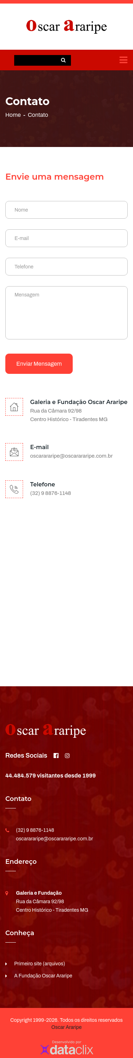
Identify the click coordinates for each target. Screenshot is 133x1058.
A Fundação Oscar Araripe (43, 975)
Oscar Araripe (66, 1027)
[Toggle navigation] (123, 60)
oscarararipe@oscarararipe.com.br (71, 456)
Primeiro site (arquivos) (39, 963)
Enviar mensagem (39, 364)
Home (13, 115)
